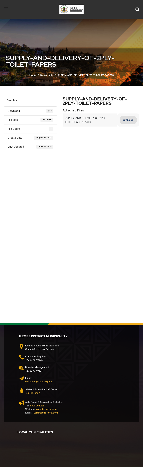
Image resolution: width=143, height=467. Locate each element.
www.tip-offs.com (46, 409)
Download (12, 100)
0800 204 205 (37, 405)
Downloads (46, 75)
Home (32, 75)
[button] (137, 9)
